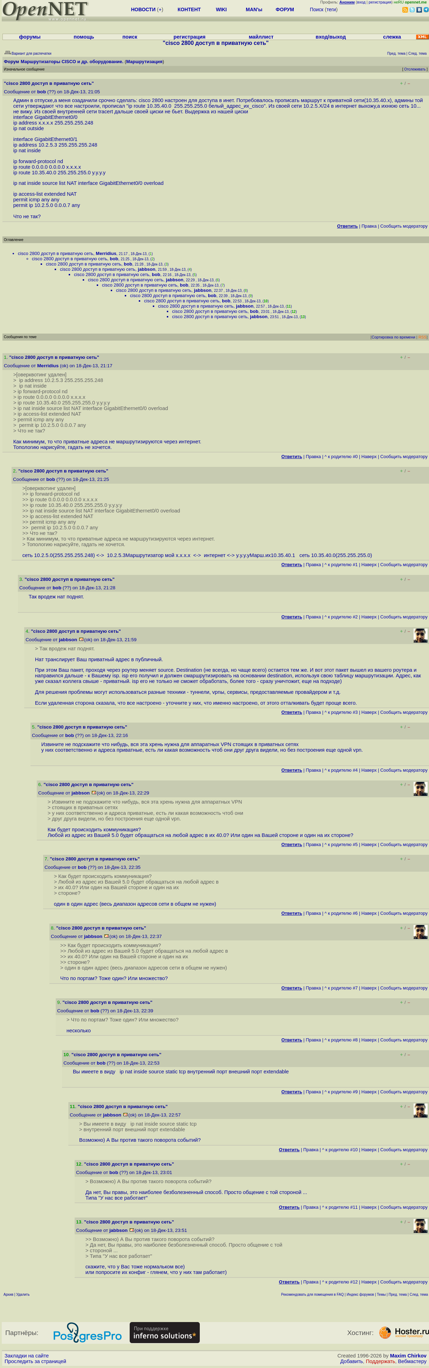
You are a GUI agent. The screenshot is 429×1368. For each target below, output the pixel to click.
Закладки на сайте (27, 1356)
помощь (84, 37)
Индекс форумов (360, 1294)
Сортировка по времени (393, 337)
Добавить (351, 1361)
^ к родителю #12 (340, 1282)
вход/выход (331, 37)
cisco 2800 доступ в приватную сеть (55, 253)
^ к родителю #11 (340, 1207)
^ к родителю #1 (341, 564)
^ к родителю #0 (341, 456)
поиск (129, 37)
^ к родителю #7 (341, 988)
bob (41, 91)
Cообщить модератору (404, 226)
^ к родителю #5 (341, 844)
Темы (381, 1294)
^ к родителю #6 (341, 913)
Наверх (369, 456)
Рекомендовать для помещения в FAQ (312, 1294)
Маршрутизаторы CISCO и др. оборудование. (72, 61)
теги (331, 9)
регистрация (380, 2)
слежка (392, 37)
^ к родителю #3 (341, 712)
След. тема (419, 1294)
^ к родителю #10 (340, 1149)
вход (361, 2)
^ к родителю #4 (341, 770)
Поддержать (380, 1361)
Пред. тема (398, 1294)
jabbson (146, 269)
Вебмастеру (412, 1361)
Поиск (317, 9)
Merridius (106, 253)
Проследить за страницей (35, 1361)
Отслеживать (414, 69)
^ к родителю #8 (341, 1039)
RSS (422, 337)
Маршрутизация (144, 61)
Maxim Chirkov (408, 1356)
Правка (368, 226)
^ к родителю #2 (341, 616)
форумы (30, 37)
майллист (261, 37)
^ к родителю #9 (341, 1091)
